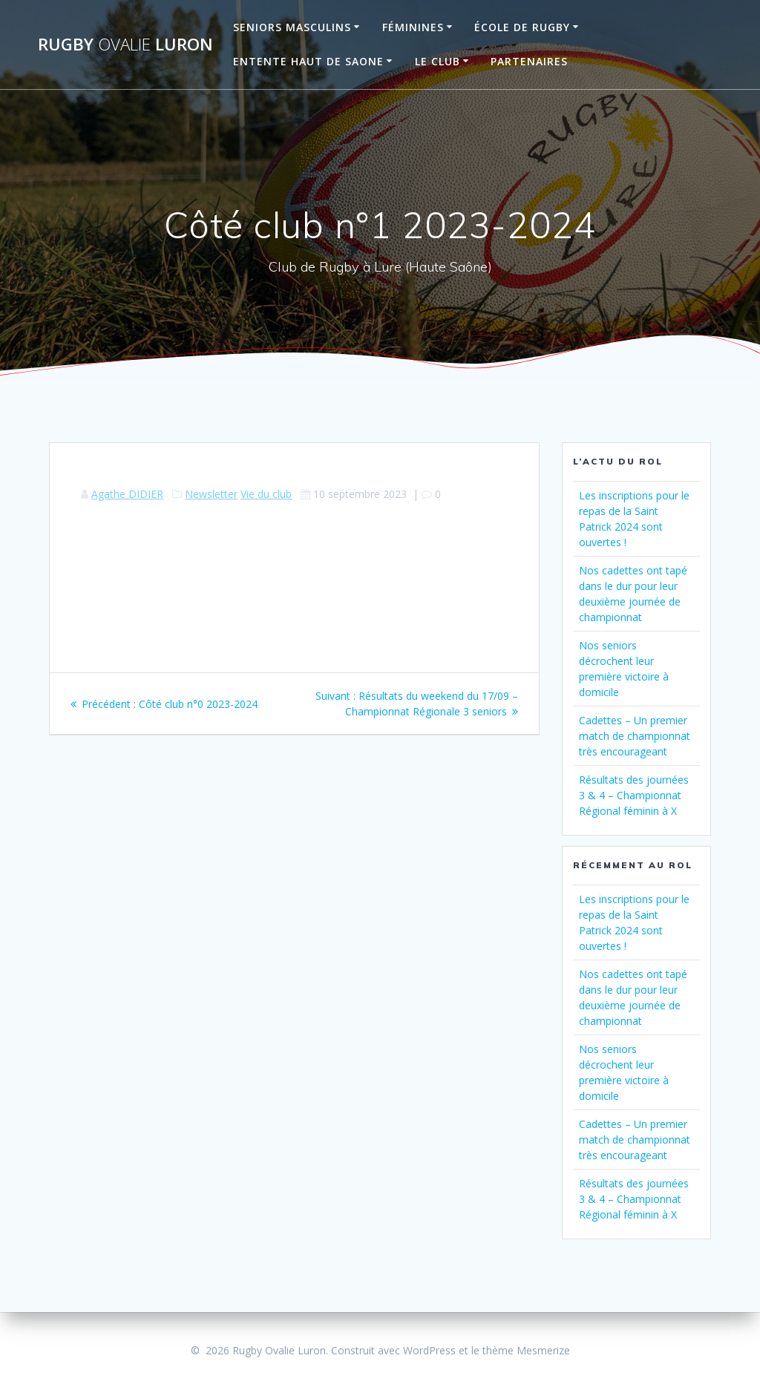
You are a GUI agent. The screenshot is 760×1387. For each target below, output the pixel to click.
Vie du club (266, 494)
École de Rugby (522, 27)
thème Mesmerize (526, 1350)
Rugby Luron (125, 44)
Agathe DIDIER (127, 494)
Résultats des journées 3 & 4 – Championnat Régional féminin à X (634, 795)
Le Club (437, 61)
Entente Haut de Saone (308, 61)
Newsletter (211, 494)
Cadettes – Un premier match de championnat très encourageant (634, 735)
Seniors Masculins (292, 27)
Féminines (413, 27)
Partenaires (529, 61)
